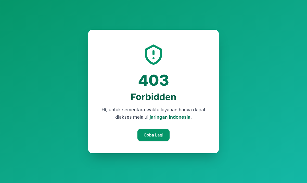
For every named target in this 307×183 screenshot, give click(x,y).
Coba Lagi (153, 135)
